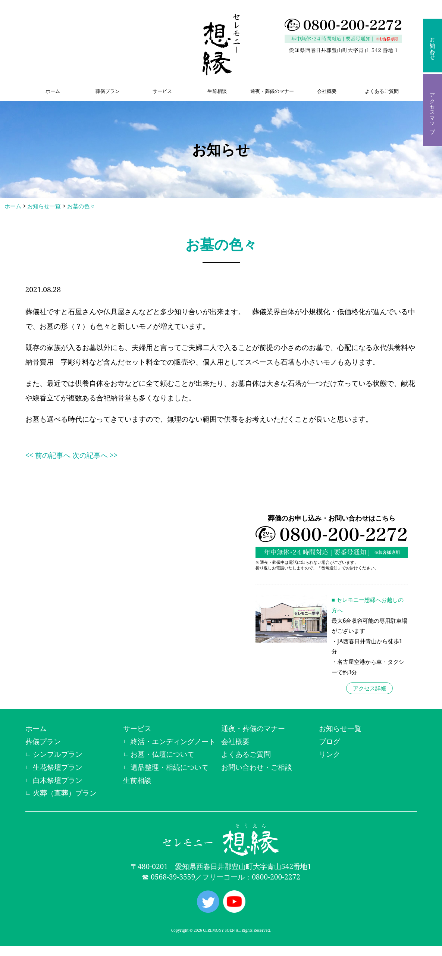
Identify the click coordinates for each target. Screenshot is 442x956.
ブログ (329, 741)
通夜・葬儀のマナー (272, 91)
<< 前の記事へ (47, 455)
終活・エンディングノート (173, 741)
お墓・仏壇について (162, 754)
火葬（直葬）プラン (65, 793)
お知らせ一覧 (44, 206)
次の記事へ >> (94, 455)
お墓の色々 (81, 206)
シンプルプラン (57, 754)
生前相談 (217, 91)
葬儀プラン (107, 91)
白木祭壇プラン (57, 780)
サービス (162, 91)
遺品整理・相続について (170, 767)
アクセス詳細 (369, 688)
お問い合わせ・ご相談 (256, 767)
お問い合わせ (432, 45)
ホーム (53, 91)
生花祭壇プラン (57, 767)
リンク (329, 754)
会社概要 (326, 91)
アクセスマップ (432, 110)
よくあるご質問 (382, 91)
